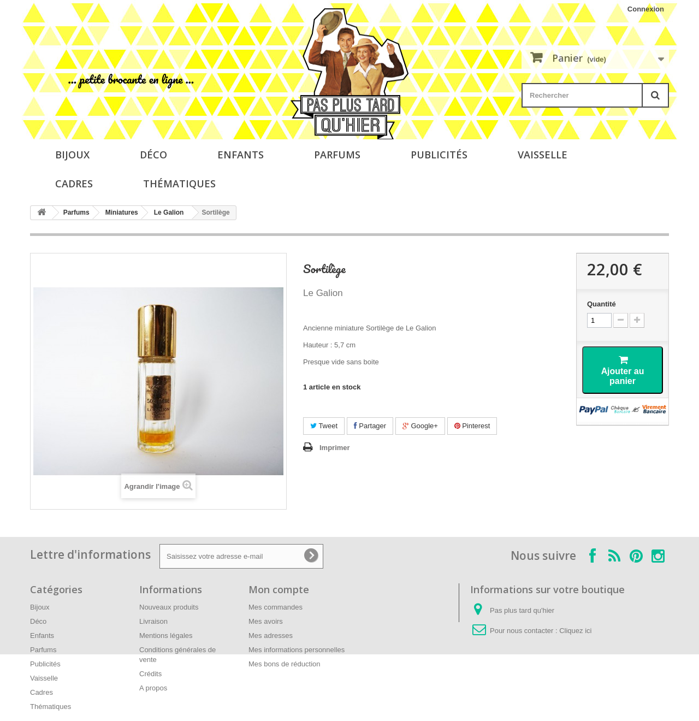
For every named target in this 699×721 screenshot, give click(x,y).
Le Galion (169, 212)
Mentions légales (166, 635)
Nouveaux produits (168, 607)
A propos (153, 688)
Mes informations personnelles (296, 650)
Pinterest (472, 426)
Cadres (74, 183)
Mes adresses (270, 635)
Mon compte (278, 589)
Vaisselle (542, 154)
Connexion (645, 9)
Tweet (323, 426)
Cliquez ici (575, 631)
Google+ (420, 426)
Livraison (153, 621)
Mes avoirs (265, 621)
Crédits (150, 674)
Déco (153, 154)
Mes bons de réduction (284, 664)
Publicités (439, 154)
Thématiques (179, 183)
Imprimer (334, 448)
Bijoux (72, 154)
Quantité (601, 304)
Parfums (337, 154)
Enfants (240, 154)
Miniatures (121, 212)
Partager (370, 426)
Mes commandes (275, 607)
